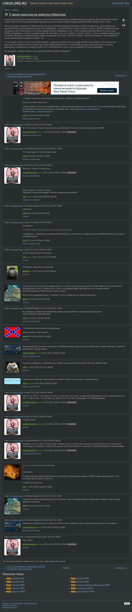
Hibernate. (16, 591)
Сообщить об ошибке (9, 605)
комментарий (17, 125)
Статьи (50, 3)
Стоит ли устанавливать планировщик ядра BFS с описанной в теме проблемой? (25, 75)
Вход (127, 3)
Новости (34, 3)
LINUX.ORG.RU (15, 3)
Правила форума (16, 603)
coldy (25, 367)
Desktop (15, 10)
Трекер (64, 3)
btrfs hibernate (81, 588)
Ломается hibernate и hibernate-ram (90, 585)
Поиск (70, 3)
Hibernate (15, 585)
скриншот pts (120, 75)
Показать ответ (28, 118)
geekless (26, 271)
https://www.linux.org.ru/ (9, 607)
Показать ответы (28, 135)
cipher (25, 383)
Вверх (127, 603)
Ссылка (7, 68)
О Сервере (5, 603)
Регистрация (117, 3)
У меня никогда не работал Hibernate (37, 14)
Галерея (42, 3)
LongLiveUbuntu (29, 353)
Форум (57, 3)
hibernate (15, 578)
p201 (25, 115)
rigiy (24, 487)
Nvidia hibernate (82, 591)
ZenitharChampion (24, 56)
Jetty (24, 197)
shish (25, 299)
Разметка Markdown (30, 603)
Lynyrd (25, 336)
